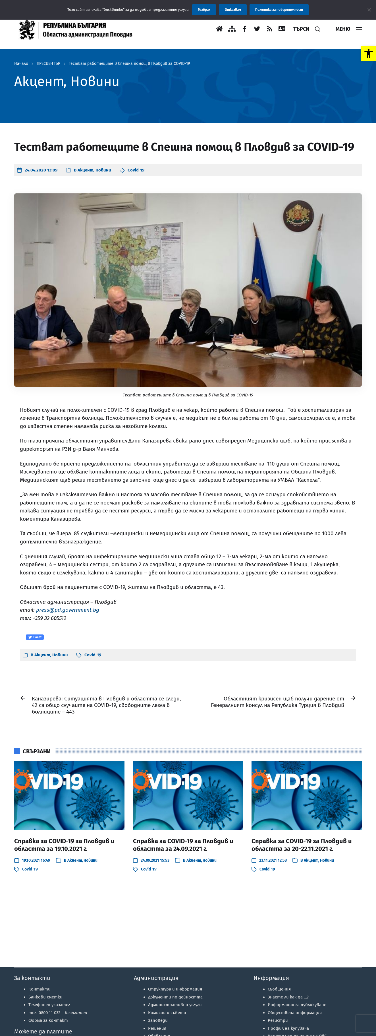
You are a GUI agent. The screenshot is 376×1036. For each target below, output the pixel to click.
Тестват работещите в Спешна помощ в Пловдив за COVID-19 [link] (129, 64)
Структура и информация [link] (175, 989)
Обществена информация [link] (295, 1012)
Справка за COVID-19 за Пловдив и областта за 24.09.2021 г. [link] (183, 845)
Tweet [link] (34, 637)
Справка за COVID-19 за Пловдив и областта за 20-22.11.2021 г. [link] (302, 845)
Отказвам (233, 10)
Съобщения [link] (279, 989)
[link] (368, 53)
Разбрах (204, 10)
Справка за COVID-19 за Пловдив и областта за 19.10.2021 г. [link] (64, 845)
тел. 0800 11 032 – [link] (57, 1012)
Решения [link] (157, 1028)
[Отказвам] (369, 10)
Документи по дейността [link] (175, 997)
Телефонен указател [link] (49, 1004)
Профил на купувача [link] (288, 1028)
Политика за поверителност (279, 10)
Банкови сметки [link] (45, 997)
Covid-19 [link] (136, 170)
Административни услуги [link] (175, 1004)
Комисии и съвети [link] (167, 1012)
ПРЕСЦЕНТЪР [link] (48, 64)
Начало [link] (21, 64)
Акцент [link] (85, 170)
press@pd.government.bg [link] (67, 610)
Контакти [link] (39, 989)
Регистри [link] (278, 1020)
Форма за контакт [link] (48, 1020)
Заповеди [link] (158, 1020)
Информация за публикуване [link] (297, 1004)
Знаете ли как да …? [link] (288, 997)
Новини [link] (103, 170)
